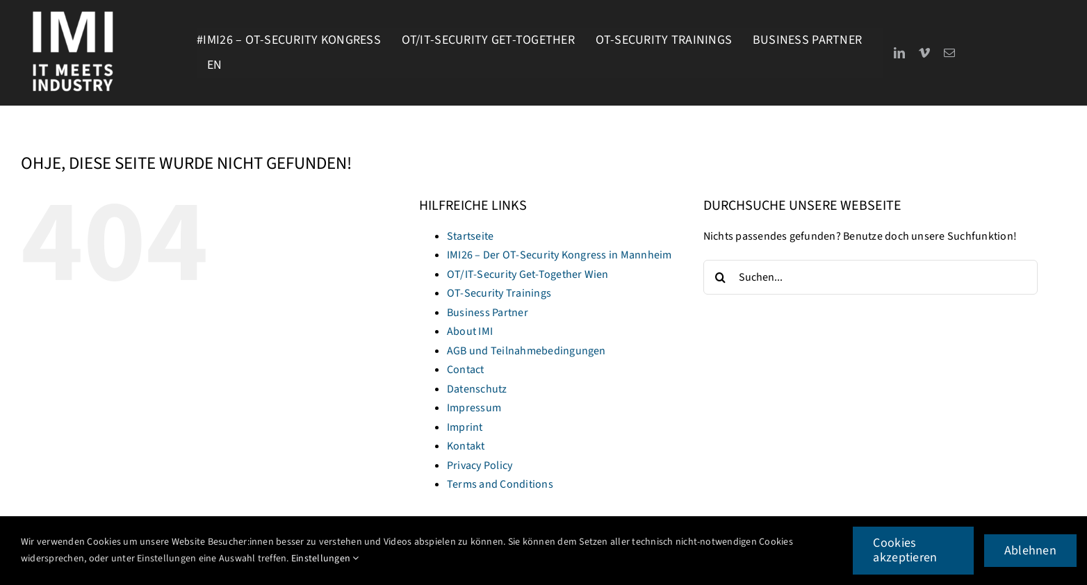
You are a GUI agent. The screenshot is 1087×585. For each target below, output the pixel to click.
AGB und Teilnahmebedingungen (526, 351)
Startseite (470, 236)
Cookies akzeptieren (905, 550)
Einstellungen (325, 559)
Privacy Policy (479, 465)
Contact (465, 369)
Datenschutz (477, 389)
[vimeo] (924, 52)
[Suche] (720, 277)
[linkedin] (899, 52)
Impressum (474, 407)
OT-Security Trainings (499, 293)
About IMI (470, 331)
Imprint (465, 427)
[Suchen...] (870, 277)
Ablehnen (1030, 550)
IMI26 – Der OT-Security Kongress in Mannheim (559, 255)
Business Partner (487, 312)
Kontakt (466, 446)
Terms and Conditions (500, 484)
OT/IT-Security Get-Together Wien (528, 274)
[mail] (949, 52)
